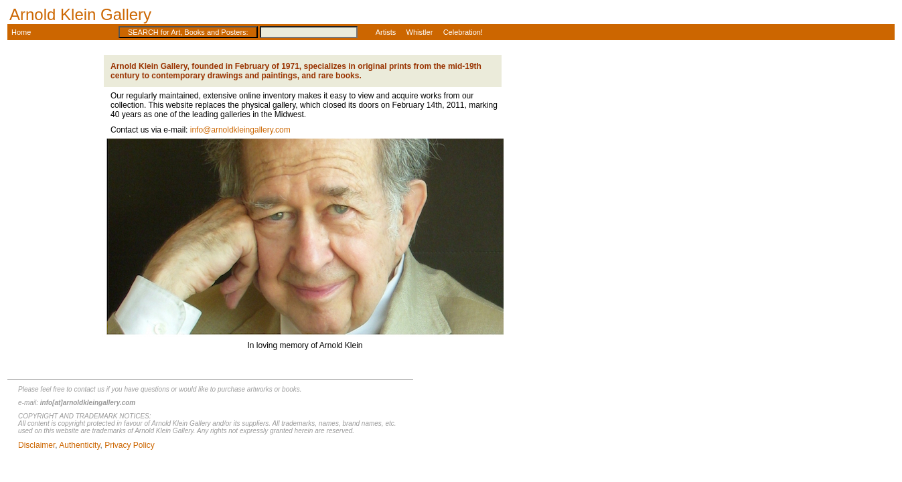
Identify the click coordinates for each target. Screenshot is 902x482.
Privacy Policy (129, 445)
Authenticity (79, 445)
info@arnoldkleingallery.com (240, 130)
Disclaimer (36, 445)
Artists (386, 32)
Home (20, 32)
